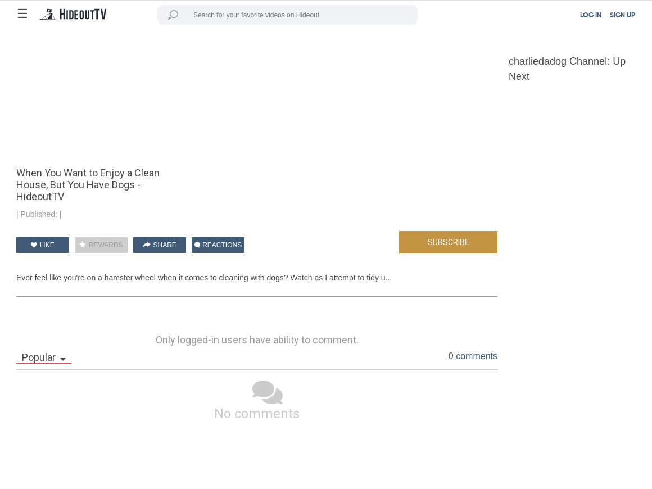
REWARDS (101, 245)
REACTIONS (218, 245)
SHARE (159, 245)
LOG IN (590, 15)
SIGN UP (622, 15)
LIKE (42, 245)
